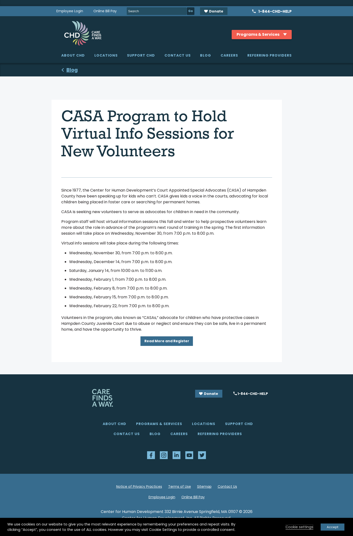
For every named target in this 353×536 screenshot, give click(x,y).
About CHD (73, 55)
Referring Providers (269, 55)
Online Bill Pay (105, 11)
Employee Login (69, 11)
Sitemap (204, 486)
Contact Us (177, 55)
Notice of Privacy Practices (139, 486)
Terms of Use (179, 486)
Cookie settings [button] (299, 526)
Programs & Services (159, 423)
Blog (205, 55)
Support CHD (141, 55)
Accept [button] (332, 527)
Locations (106, 55)
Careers (229, 55)
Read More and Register (166, 341)
